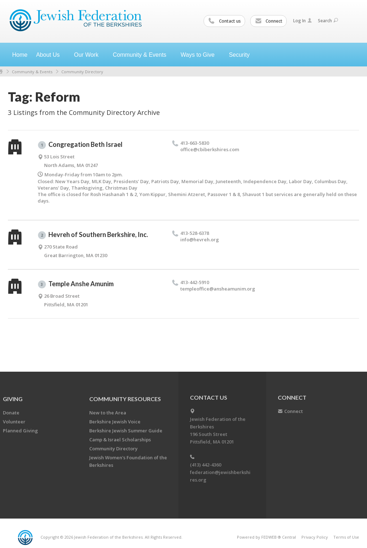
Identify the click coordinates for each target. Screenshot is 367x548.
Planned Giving (20, 430)
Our (89, 55)
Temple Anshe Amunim (76, 284)
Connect (268, 21)
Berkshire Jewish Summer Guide (125, 430)
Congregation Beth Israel (80, 144)
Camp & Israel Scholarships (120, 439)
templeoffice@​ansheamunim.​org (217, 288)
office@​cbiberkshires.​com (209, 149)
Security (239, 55)
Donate (11, 412)
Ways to (200, 55)
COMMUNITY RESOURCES (125, 398)
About (51, 55)
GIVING (13, 398)
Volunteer (14, 421)
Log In (302, 21)
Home (20, 55)
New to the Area (107, 412)
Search (328, 21)
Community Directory (82, 71)
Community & (142, 55)
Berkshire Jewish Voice (114, 421)
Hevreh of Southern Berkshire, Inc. (93, 235)
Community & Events (32, 71)
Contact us (225, 21)
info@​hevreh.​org (199, 239)
